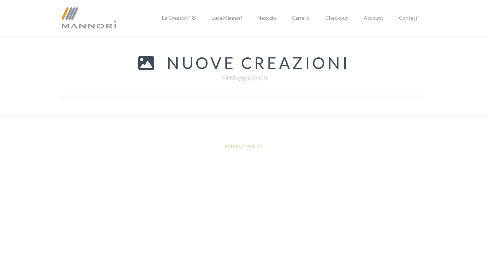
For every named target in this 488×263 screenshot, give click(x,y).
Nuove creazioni (258, 62)
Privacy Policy (244, 146)
